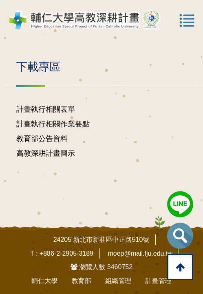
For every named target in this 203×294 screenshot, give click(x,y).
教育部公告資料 (42, 139)
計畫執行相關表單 (45, 109)
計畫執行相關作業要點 (53, 124)
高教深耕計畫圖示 (45, 153)
